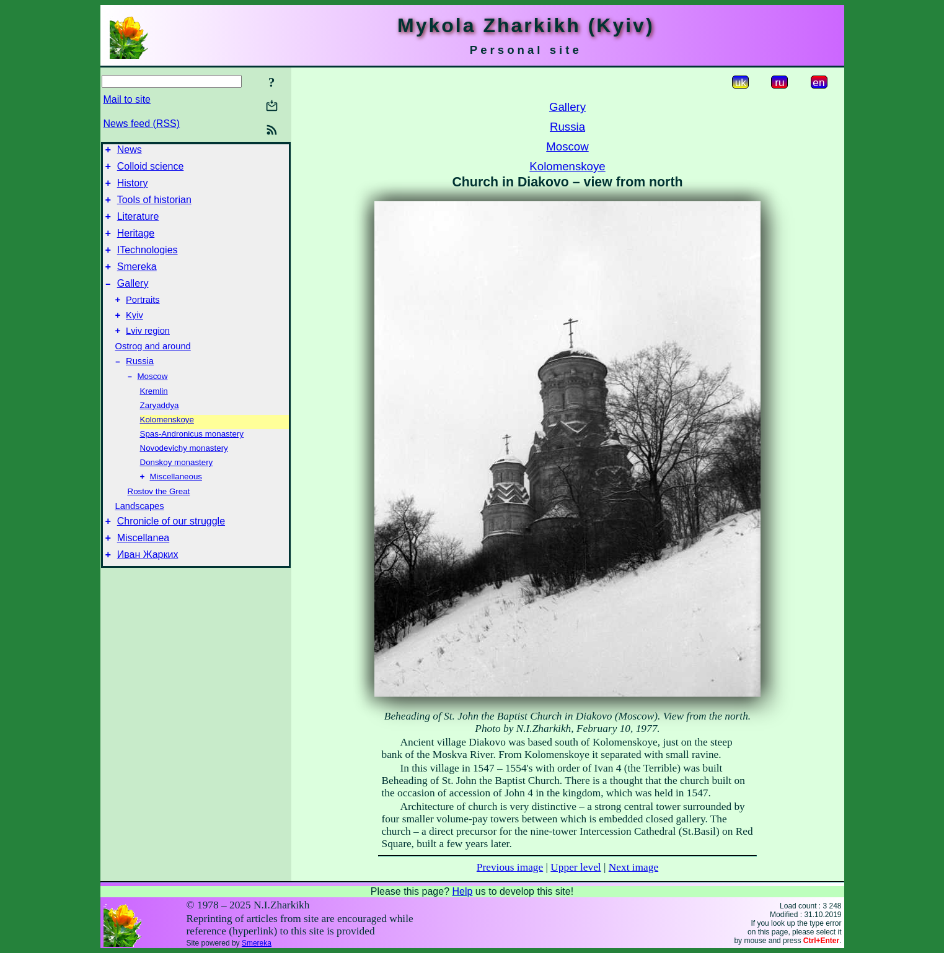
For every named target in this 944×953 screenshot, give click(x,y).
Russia (140, 385)
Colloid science (150, 170)
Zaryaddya (159, 430)
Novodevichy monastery (184, 473)
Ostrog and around (153, 368)
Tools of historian (154, 207)
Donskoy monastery (176, 487)
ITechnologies (147, 263)
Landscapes (139, 532)
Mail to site (127, 99)
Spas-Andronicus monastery (192, 459)
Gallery (133, 300)
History (132, 188)
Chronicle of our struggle (171, 549)
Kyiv (134, 336)
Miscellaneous (176, 503)
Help (462, 891)
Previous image (510, 867)
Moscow (153, 401)
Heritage (135, 244)
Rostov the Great (159, 518)
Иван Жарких (148, 586)
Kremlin (154, 416)
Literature (138, 225)
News (129, 151)
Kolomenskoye (167, 445)
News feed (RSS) (142, 123)
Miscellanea (143, 568)
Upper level (575, 867)
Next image (633, 867)
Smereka (137, 281)
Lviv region (148, 353)
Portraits (143, 318)
